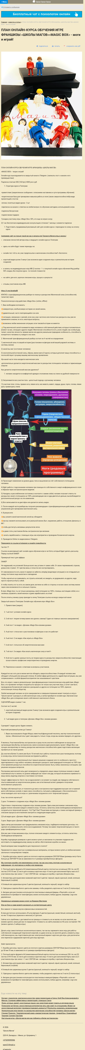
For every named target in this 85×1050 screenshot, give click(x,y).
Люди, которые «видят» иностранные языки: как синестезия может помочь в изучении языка (38, 1003)
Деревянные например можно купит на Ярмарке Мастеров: (24, 901)
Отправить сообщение (10, 7)
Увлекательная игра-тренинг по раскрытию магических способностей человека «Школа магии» (38, 1011)
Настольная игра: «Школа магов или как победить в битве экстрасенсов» (30, 1018)
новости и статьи (14, 22)
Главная (4, 22)
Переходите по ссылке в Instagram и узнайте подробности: (23, 543)
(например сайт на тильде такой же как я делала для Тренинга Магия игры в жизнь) (33, 236)
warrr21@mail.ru (9, 1045)
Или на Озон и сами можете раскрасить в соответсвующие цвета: (26, 905)
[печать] (56, 46)
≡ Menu (4, 2)
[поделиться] (42, 46)
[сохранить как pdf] (72, 46)
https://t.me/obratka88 (9, 291)
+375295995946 (9, 1040)
